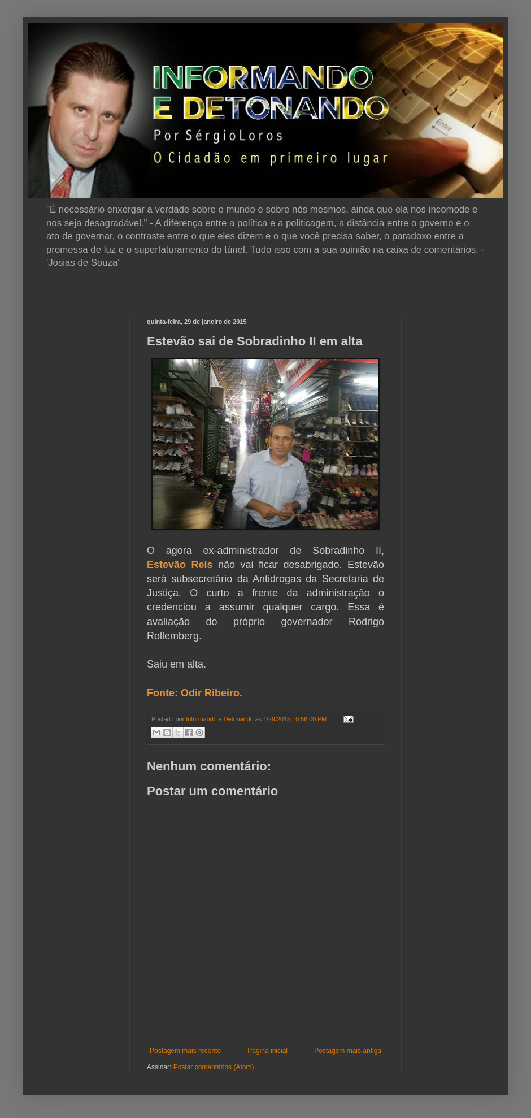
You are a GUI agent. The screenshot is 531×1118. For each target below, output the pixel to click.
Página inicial (267, 1051)
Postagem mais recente (185, 1051)
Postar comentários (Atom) (213, 1067)
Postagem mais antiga (347, 1051)
